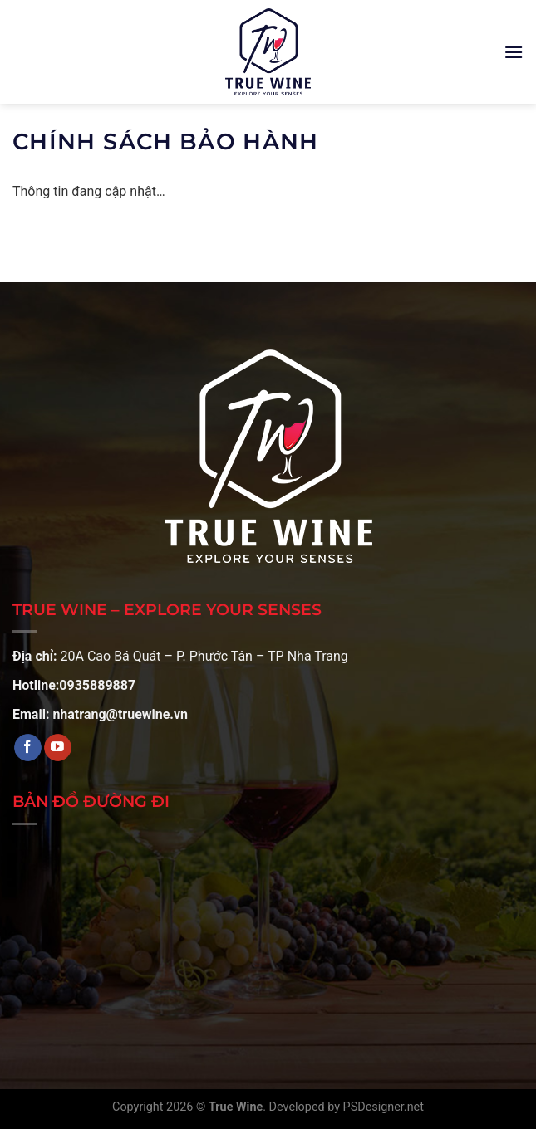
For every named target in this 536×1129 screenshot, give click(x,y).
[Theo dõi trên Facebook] (28, 748)
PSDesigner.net (383, 1107)
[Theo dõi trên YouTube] (57, 748)
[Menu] (514, 52)
